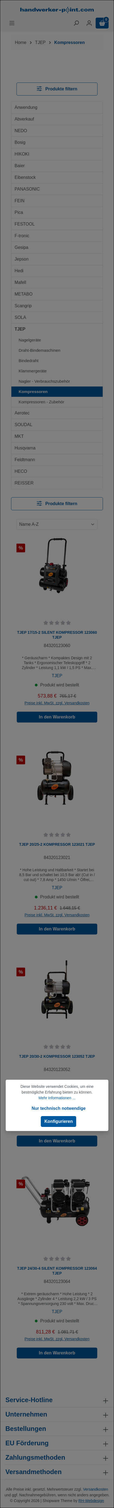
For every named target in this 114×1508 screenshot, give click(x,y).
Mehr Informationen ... (57, 1098)
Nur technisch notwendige (59, 1108)
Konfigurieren (59, 1121)
